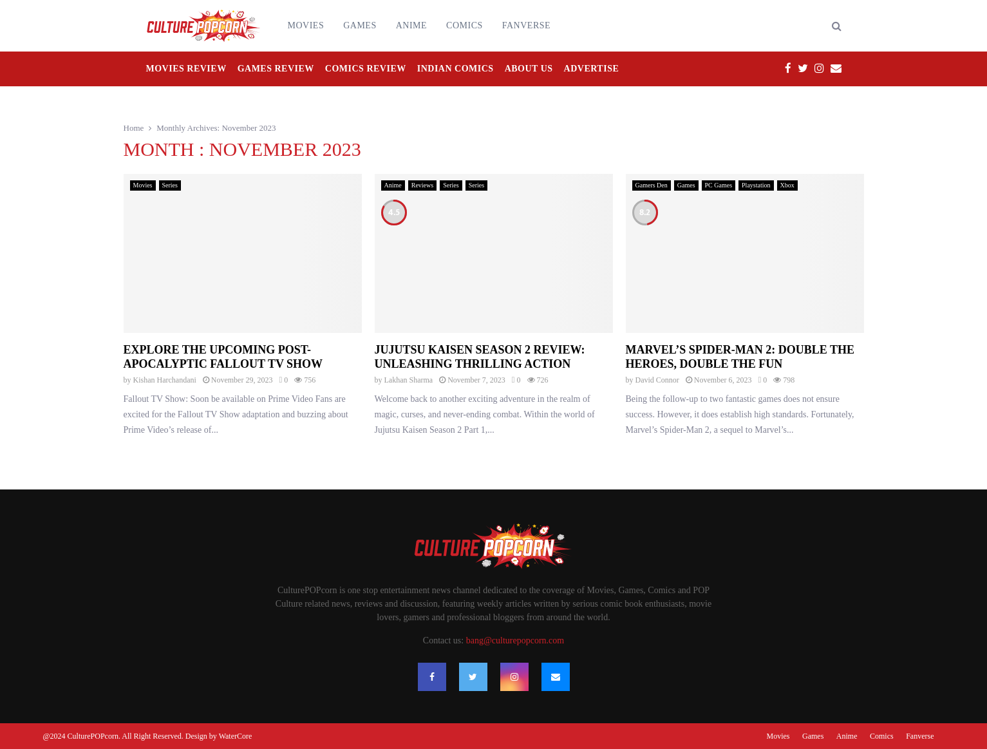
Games (360, 25)
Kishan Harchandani (164, 379)
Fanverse (526, 25)
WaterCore (235, 736)
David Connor (657, 379)
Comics (464, 25)
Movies (306, 25)
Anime (411, 25)
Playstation (756, 185)
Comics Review (365, 68)
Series (170, 185)
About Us (529, 68)
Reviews (422, 185)
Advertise (591, 68)
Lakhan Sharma (408, 379)
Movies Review (186, 68)
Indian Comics (455, 68)
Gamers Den (651, 185)
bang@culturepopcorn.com (515, 640)
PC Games (719, 185)
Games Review (276, 68)
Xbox (787, 185)
